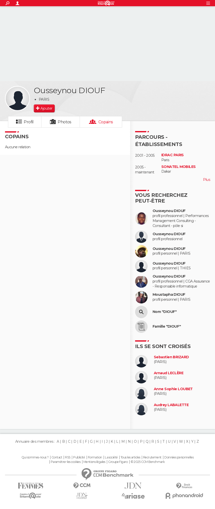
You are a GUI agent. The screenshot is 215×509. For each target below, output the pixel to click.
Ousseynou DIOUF (169, 211)
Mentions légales (94, 462)
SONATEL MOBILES (178, 167)
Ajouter (46, 108)
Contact (56, 457)
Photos (64, 122)
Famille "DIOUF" (167, 326)
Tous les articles (130, 457)
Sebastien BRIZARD (171, 357)
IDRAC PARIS (172, 155)
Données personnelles (179, 457)
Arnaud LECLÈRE (168, 373)
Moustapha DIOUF (169, 294)
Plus (206, 179)
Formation (95, 457)
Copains (105, 122)
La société (111, 457)
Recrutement (152, 457)
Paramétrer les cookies (66, 462)
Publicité (79, 457)
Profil (29, 122)
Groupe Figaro (118, 462)
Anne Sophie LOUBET (173, 389)
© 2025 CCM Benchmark (148, 462)
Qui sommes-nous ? (34, 457)
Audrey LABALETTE (171, 405)
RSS (67, 457)
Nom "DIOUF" (165, 312)
